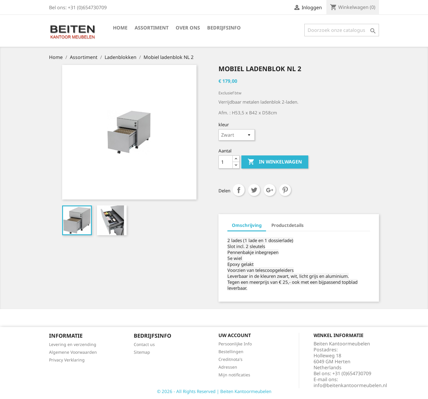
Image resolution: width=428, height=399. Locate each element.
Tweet (254, 190)
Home (120, 27)
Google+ (270, 190)
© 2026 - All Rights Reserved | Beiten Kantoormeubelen (214, 391)
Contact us (144, 344)
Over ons (188, 27)
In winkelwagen (275, 162)
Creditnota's (230, 359)
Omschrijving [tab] (247, 225)
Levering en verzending (72, 344)
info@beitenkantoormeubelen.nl (350, 385)
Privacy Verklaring (67, 360)
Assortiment (152, 27)
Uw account (234, 335)
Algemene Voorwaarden (73, 352)
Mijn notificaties (234, 375)
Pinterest (285, 190)
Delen (239, 190)
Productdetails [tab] (287, 225)
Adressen (227, 367)
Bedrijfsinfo (224, 27)
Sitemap (142, 352)
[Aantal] (225, 162)
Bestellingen (230, 351)
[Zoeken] (341, 30)
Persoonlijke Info (235, 344)
